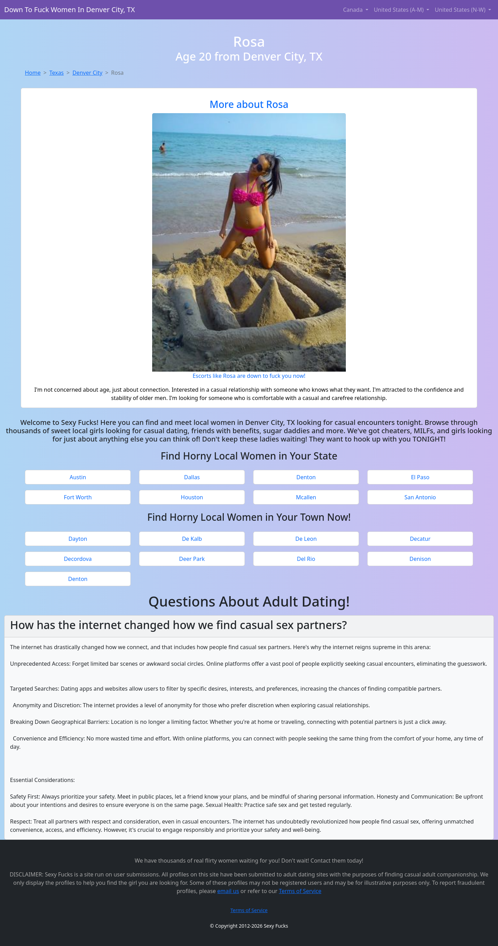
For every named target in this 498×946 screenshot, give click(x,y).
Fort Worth (78, 497)
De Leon (306, 539)
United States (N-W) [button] (461, 9)
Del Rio (306, 559)
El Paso (420, 477)
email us (228, 891)
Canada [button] (353, 9)
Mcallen (306, 497)
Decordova (78, 559)
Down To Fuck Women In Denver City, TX (69, 9)
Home (33, 72)
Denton (306, 477)
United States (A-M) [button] (399, 9)
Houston (192, 497)
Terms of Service (300, 891)
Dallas (192, 477)
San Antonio (420, 497)
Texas (56, 72)
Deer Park (192, 559)
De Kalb (192, 539)
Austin (78, 477)
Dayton (77, 539)
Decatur (420, 539)
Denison (420, 559)
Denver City (87, 72)
